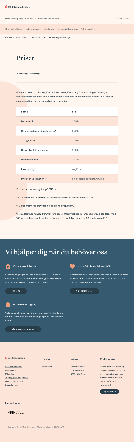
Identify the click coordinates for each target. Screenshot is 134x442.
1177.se (52, 189)
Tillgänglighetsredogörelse (16, 377)
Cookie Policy (10, 370)
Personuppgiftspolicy (14, 381)
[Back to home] (17, 6)
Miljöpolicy (9, 374)
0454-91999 (47, 366)
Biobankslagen (11, 385)
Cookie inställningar (13, 366)
